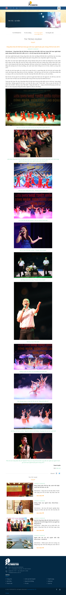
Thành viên (9, 583)
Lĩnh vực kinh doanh (30, 579)
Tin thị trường (27, 32)
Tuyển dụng (51, 579)
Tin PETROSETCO (16, 32)
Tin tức (27, 583)
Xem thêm (39, 495)
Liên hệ (50, 583)
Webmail (50, 581)
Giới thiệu (9, 581)
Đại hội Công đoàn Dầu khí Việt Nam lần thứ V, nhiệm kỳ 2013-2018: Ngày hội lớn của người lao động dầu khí (46, 521)
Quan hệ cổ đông (29, 581)
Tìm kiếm (32, 8)
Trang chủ (9, 579)
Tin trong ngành (38, 32)
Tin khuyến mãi (50, 32)
